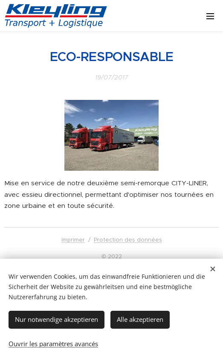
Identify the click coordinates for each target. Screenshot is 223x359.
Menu (210, 16)
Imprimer (73, 239)
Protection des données (128, 239)
